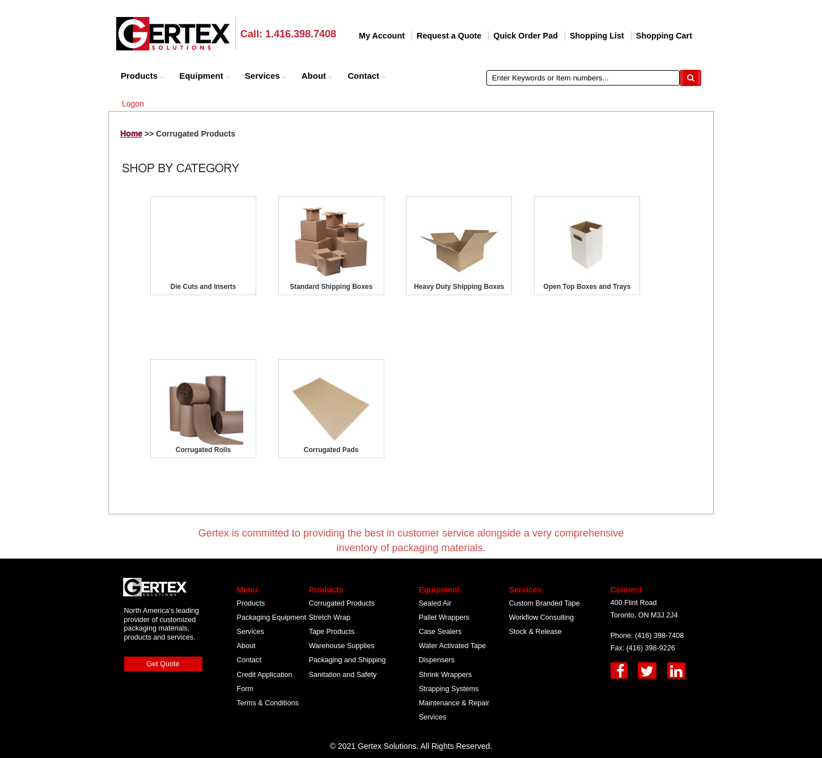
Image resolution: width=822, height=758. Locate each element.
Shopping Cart (664, 35)
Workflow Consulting (541, 617)
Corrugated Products (342, 603)
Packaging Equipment (272, 617)
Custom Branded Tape (544, 603)
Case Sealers (440, 632)
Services (266, 75)
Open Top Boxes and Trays (587, 287)
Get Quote (163, 664)
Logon (133, 103)
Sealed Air (435, 603)
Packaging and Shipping (347, 660)
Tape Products (332, 632)
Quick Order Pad (525, 35)
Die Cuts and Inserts (203, 287)
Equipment (204, 75)
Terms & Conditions (268, 703)
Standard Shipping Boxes (331, 287)
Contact (367, 75)
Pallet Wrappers (444, 617)
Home (131, 133)
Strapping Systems (449, 689)
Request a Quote (449, 35)
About (317, 75)
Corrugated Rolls (203, 450)
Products (142, 75)
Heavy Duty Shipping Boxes (459, 287)
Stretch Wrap (329, 617)
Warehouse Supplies (342, 646)
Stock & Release (535, 632)
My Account (382, 35)
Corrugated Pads (331, 450)
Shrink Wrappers (445, 675)
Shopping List (597, 35)
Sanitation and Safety (343, 675)
